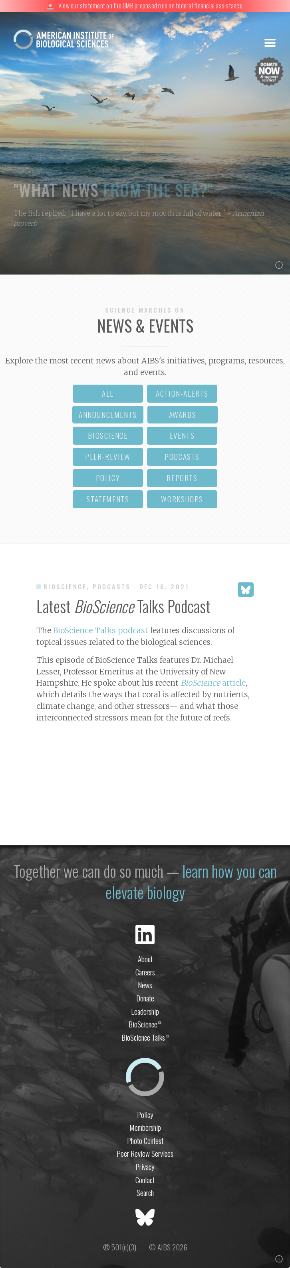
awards (183, 414)
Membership (145, 1127)
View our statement (81, 5)
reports (182, 478)
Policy (145, 1114)
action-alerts (182, 393)
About (145, 959)
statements (107, 499)
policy (108, 478)
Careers (145, 972)
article (213, 683)
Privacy (145, 1166)
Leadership (145, 1011)
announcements (108, 414)
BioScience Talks (145, 1037)
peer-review (108, 456)
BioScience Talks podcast (100, 630)
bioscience (107, 435)
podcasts (182, 456)
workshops (182, 499)
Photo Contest (145, 1140)
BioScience (145, 1024)
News (145, 985)
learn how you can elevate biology (191, 881)
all (108, 393)
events (182, 435)
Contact (145, 1180)
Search (145, 1192)
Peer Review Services (145, 1153)
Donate (145, 998)
